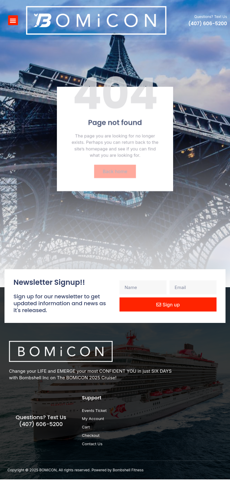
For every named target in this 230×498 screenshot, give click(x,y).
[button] (13, 20)
